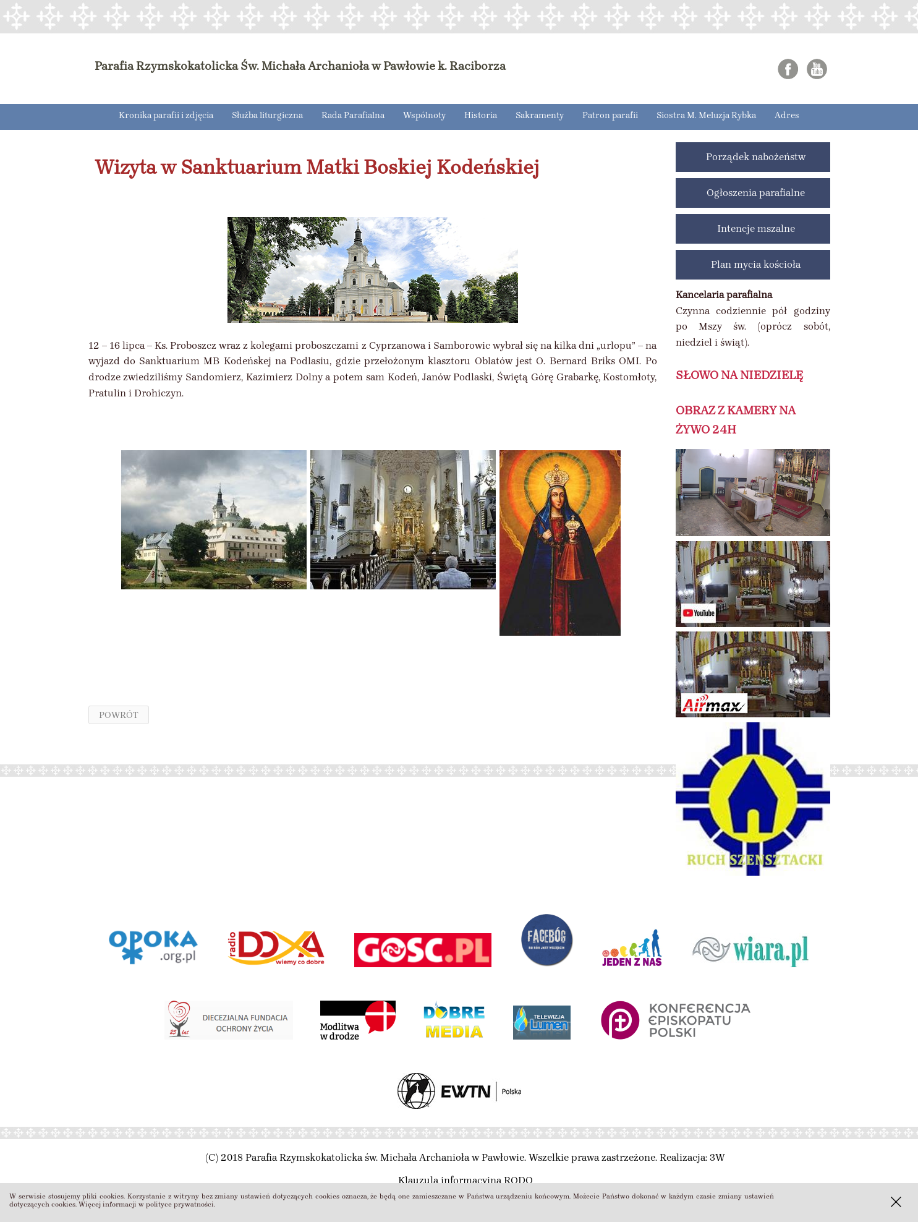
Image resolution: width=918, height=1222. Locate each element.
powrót (118, 714)
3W (717, 1157)
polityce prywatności (180, 1204)
